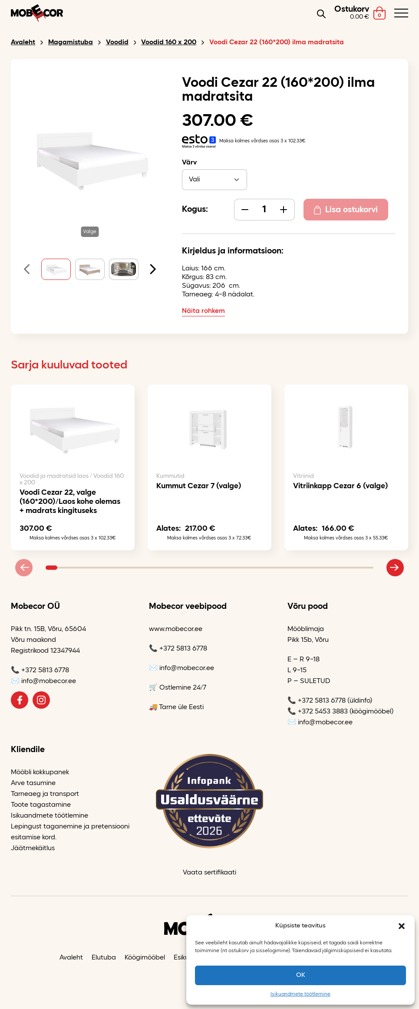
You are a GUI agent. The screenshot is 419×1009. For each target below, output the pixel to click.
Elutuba (104, 957)
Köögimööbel (145, 957)
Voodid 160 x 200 (168, 42)
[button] (401, 926)
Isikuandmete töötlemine (300, 994)
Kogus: (195, 209)
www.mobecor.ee (175, 629)
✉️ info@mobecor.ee (43, 681)
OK (300, 975)
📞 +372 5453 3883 (317, 711)
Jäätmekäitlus (33, 848)
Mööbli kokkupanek (40, 772)
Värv (189, 162)
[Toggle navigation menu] (401, 13)
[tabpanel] (209, 476)
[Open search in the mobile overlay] (321, 13)
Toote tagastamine (41, 805)
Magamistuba (70, 42)
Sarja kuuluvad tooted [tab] (69, 365)
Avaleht (23, 42)
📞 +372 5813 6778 (40, 670)
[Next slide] (149, 269)
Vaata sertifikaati (209, 872)
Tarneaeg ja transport (45, 794)
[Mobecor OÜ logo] (37, 13)
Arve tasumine (33, 783)
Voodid (117, 42)
